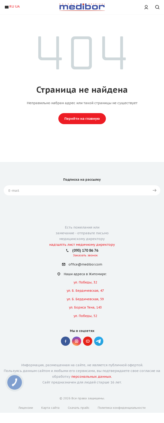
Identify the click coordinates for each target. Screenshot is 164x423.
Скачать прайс (78, 408)
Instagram (76, 341)
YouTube (87, 341)
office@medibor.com (85, 265)
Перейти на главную (82, 118)
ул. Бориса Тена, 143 (85, 307)
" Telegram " (98, 341)
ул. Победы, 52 (85, 316)
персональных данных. (91, 376)
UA (17, 6)
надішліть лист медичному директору (82, 244)
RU (11, 6)
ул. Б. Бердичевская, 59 (85, 299)
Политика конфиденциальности (122, 408)
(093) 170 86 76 (85, 250)
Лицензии (25, 408)
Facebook (65, 341)
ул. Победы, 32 (85, 282)
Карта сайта (50, 408)
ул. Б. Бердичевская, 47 (85, 291)
